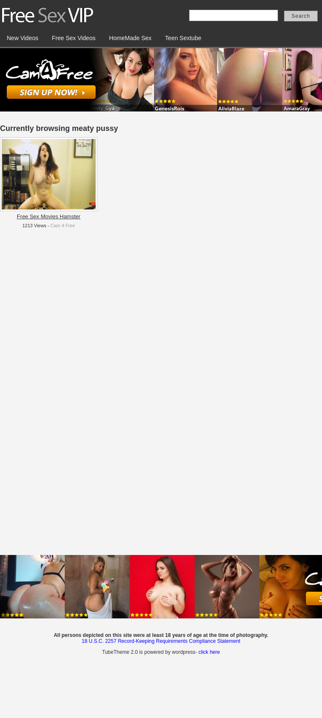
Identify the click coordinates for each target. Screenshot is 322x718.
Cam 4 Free (62, 225)
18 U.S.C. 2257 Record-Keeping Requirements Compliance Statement (161, 641)
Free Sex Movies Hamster (48, 216)
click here (209, 652)
